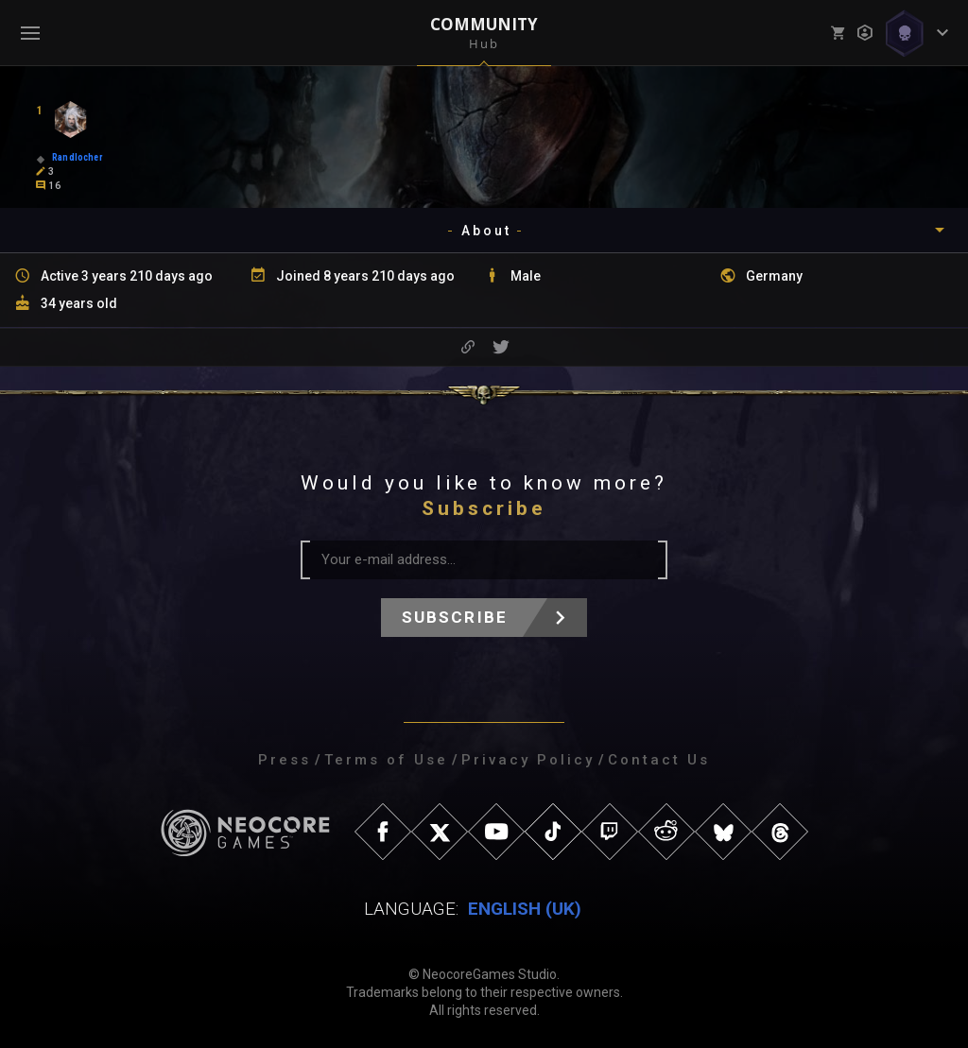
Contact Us (659, 759)
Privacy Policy (528, 759)
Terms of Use (386, 759)
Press (284, 759)
